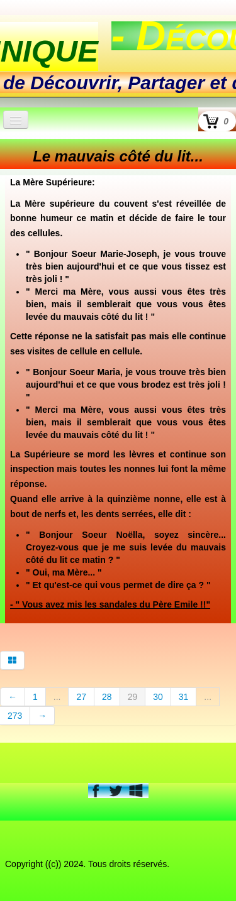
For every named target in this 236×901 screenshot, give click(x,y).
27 (81, 697)
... (57, 697)
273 (15, 716)
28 (107, 697)
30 (158, 697)
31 (184, 697)
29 (133, 697)
